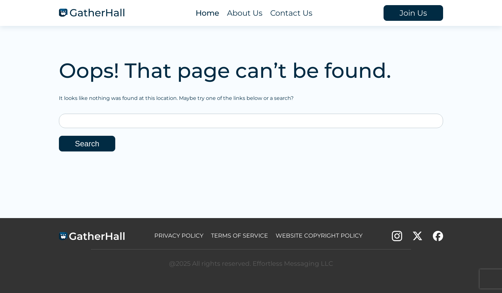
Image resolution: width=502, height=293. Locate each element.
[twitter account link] (417, 238)
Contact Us (291, 13)
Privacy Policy (178, 235)
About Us (245, 13)
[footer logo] (92, 237)
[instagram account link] (397, 238)
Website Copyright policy (319, 235)
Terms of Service (239, 235)
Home (207, 13)
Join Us (413, 13)
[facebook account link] (438, 238)
